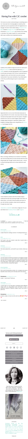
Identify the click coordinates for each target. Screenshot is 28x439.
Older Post (24, 328)
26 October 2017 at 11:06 (6, 268)
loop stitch (11, 430)
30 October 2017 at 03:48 (11, 276)
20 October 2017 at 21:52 (6, 238)
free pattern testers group (13, 429)
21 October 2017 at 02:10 (6, 247)
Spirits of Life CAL (5, 69)
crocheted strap (11, 427)
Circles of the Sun (17, 423)
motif (19, 430)
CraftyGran (3, 282)
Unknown (3, 245)
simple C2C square (10, 31)
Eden (2, 237)
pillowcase (18, 432)
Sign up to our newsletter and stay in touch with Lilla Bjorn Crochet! (14, 333)
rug (6, 433)
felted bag (21, 427)
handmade (7, 430)
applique (7, 426)
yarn (16, 433)
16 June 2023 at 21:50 (10, 294)
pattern (7, 432)
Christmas (7, 423)
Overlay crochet (11, 425)
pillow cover (14, 432)
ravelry (21, 432)
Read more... (19, 391)
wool (13, 433)
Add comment (3, 300)
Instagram (21, 209)
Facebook (10, 209)
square (8, 433)
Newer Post (3, 328)
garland (21, 429)
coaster (15, 426)
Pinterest (15, 209)
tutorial (11, 433)
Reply (26, 234)
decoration (16, 427)
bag (10, 426)
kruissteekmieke (4, 267)
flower (6, 429)
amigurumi (20, 425)
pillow (10, 432)
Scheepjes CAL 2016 (11, 29)
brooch (12, 426)
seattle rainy (3, 229)
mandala (15, 430)
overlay (21, 430)
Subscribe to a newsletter (6, 207)
